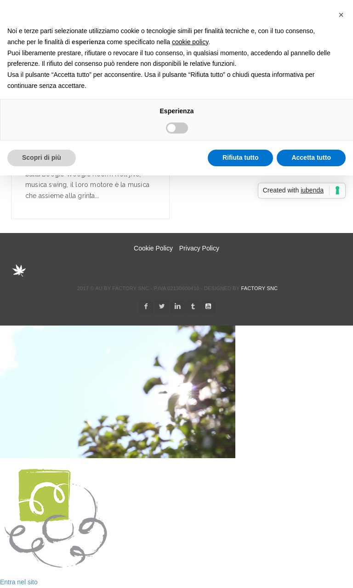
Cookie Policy (153, 248)
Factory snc (259, 288)
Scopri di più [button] (41, 157)
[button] (341, 14)
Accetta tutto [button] (311, 157)
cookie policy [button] (190, 42)
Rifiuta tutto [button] (240, 157)
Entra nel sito (19, 582)
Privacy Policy (199, 248)
